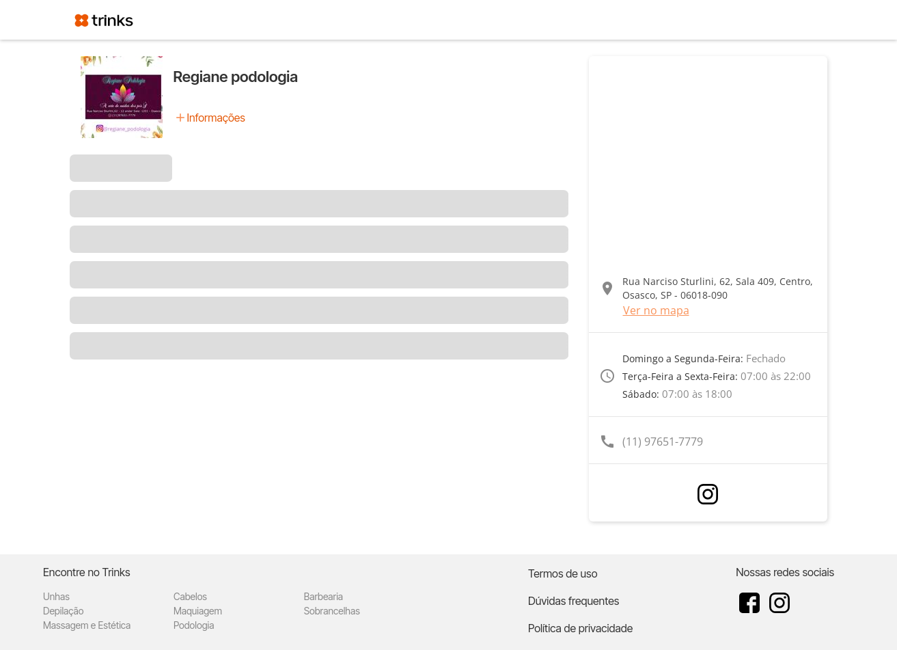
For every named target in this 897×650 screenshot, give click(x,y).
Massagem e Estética (86, 625)
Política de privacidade (580, 628)
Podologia (194, 625)
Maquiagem (198, 611)
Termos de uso (563, 573)
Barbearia (323, 596)
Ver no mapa (656, 310)
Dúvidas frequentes (573, 601)
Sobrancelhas (332, 611)
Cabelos (190, 596)
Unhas (56, 596)
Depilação (63, 611)
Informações (216, 117)
